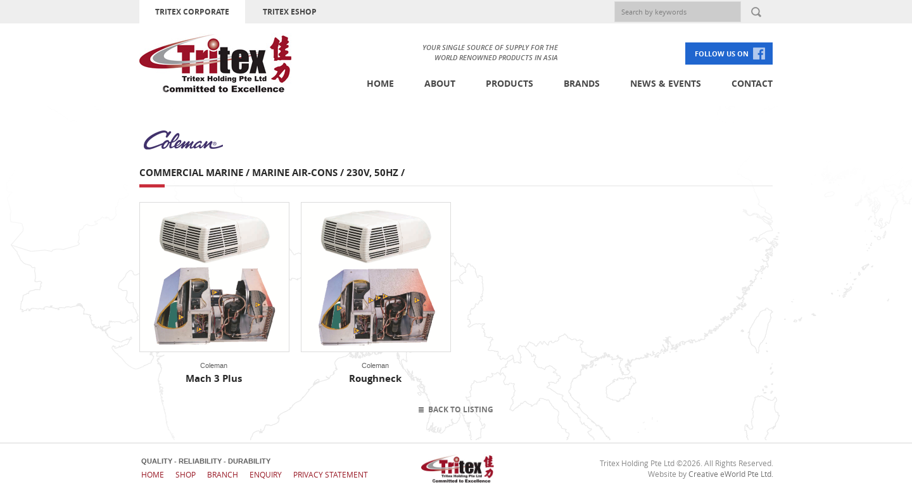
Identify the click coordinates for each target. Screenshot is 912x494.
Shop (185, 474)
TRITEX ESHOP (290, 11)
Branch (222, 474)
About (439, 83)
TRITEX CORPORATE (192, 11)
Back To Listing (460, 409)
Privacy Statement (330, 474)
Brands (582, 83)
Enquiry (266, 474)
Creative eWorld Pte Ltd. (730, 474)
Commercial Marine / (195, 172)
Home (380, 83)
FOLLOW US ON (722, 53)
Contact (752, 83)
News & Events (665, 83)
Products (509, 83)
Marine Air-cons (295, 172)
